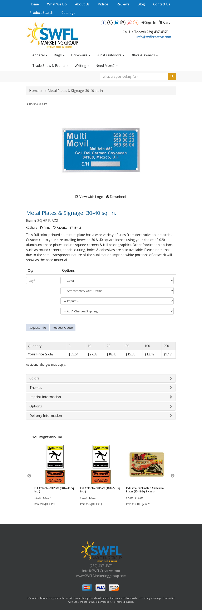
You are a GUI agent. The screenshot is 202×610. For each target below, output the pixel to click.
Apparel (40, 55)
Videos (103, 4)
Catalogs (68, 12)
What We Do (57, 4)
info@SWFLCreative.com (101, 570)
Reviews (123, 4)
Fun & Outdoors (110, 55)
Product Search (41, 12)
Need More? (106, 65)
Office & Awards (144, 55)
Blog (141, 4)
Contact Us (161, 4)
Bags (59, 55)
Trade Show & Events (50, 65)
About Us (82, 4)
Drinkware (80, 55)
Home (34, 4)
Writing (82, 65)
